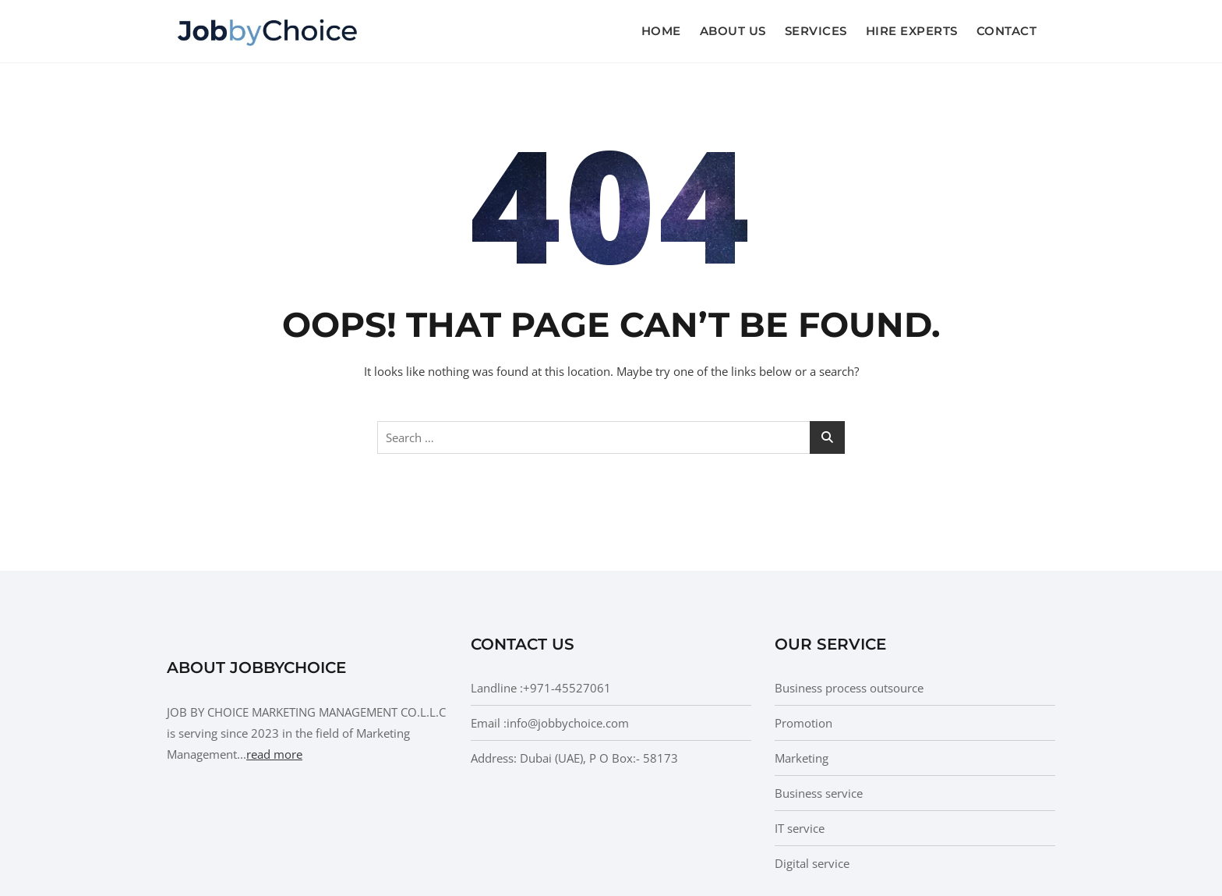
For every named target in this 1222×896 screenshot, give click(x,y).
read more (274, 754)
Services (816, 30)
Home (661, 30)
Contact (1007, 30)
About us (733, 30)
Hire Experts (912, 30)
